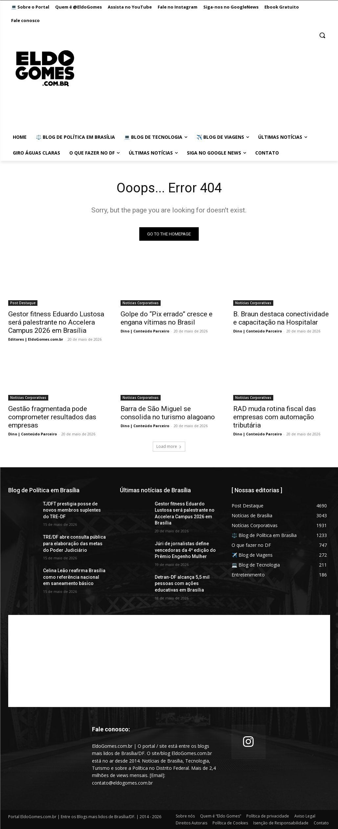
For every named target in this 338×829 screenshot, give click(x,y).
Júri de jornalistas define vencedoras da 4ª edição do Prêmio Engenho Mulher (185, 550)
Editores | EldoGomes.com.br (35, 338)
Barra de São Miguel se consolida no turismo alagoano (168, 413)
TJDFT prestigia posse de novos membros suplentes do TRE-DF (72, 510)
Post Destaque (22, 302)
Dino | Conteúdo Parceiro (145, 330)
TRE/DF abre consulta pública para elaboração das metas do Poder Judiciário (74, 544)
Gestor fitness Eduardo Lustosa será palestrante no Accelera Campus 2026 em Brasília (56, 322)
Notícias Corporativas (141, 302)
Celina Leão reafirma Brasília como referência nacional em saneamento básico (74, 577)
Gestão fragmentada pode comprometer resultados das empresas (52, 417)
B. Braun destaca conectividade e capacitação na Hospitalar (281, 318)
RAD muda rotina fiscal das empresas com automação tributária (274, 417)
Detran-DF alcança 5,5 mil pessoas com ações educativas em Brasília (182, 583)
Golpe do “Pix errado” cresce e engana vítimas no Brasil (167, 318)
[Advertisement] (169, 661)
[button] (322, 35)
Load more (169, 446)
